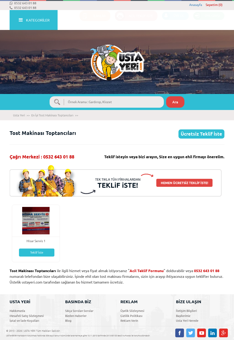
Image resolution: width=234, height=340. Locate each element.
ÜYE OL (173, 20)
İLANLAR (93, 20)
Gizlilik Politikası (131, 315)
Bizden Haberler (76, 315)
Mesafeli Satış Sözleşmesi (27, 315)
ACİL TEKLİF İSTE (134, 20)
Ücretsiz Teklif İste (201, 134)
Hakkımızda (17, 310)
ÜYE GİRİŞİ (206, 20)
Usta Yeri (19, 115)
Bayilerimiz (183, 315)
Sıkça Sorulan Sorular (79, 310)
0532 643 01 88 (23, 3)
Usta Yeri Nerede (187, 320)
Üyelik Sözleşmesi (132, 310)
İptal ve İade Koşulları (24, 320)
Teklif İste (36, 252)
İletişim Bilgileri (186, 310)
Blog (68, 320)
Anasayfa (195, 5)
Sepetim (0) (214, 5)
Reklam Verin (129, 320)
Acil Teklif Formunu (147, 271)
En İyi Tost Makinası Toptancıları (52, 115)
